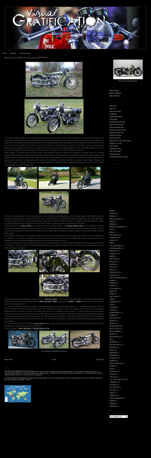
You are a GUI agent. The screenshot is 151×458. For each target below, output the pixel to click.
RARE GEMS (114, 90)
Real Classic (114, 146)
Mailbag (112, 315)
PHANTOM (113, 355)
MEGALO (113, 320)
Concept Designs (115, 246)
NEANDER (113, 342)
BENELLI (113, 216)
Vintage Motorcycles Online (119, 157)
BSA (111, 229)
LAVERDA (113, 307)
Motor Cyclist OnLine (117, 124)
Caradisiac (113, 114)
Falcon (112, 270)
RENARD (113, 361)
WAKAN (112, 403)
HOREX (112, 286)
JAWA (112, 299)
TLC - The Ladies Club (117, 379)
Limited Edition (115, 312)
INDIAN (112, 291)
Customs (113, 253)
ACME (112, 211)
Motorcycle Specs (116, 135)
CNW (111, 243)
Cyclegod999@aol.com (41, 323)
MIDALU (112, 323)
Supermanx (113, 371)
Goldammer (114, 275)
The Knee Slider (115, 151)
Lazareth (112, 310)
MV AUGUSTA (114, 336)
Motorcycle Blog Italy (117, 127)
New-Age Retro (115, 344)
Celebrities (113, 237)
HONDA (112, 283)
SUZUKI (112, 374)
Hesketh (112, 280)
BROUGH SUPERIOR (117, 227)
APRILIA (112, 213)
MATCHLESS (114, 318)
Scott (111, 369)
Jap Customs (114, 296)
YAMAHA (113, 406)
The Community (25, 53)
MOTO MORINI (115, 331)
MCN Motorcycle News (117, 122)
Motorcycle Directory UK (118, 130)
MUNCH (112, 334)
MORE (79, 301)
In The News (114, 288)
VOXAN (112, 401)
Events (112, 267)
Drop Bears (113, 119)
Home (5, 53)
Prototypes (113, 358)
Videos (112, 393)
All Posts (13, 53)
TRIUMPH (113, 382)
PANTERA (113, 353)
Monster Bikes (114, 326)
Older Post (100, 359)
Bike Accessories (115, 219)
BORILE (112, 224)
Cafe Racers (114, 235)
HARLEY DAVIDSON (117, 278)
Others (112, 350)
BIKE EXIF (113, 106)
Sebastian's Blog (115, 149)
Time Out (113, 377)
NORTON (113, 347)
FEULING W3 (114, 272)
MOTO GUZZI (114, 328)
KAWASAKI (114, 302)
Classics (112, 240)
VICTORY (113, 390)
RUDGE (112, 366)
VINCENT (113, 395)
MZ (111, 339)
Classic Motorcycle (116, 116)
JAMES (112, 294)
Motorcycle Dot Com (116, 132)
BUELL (112, 232)
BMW (111, 221)
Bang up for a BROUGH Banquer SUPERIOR (26, 57)
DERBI (112, 256)
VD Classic (113, 385)
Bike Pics (113, 108)
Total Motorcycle (115, 154)
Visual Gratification (116, 398)
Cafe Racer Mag (115, 111)
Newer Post (8, 359)
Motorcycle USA (115, 138)
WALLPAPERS (115, 96)
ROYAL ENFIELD (116, 363)
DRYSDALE (114, 259)
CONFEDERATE (115, 248)
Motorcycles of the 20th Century (120, 141)
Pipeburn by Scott (116, 143)
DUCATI (112, 262)
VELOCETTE (114, 387)
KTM (111, 304)
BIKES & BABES (115, 93)
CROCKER (113, 251)
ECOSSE (113, 264)
